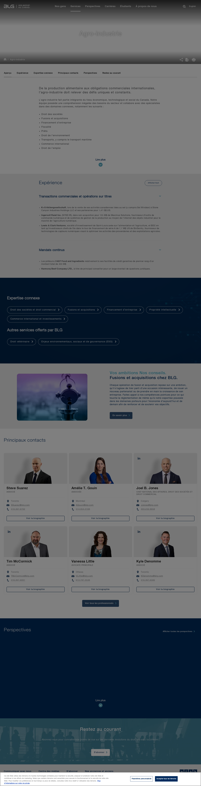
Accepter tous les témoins (166, 780)
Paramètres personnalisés (141, 780)
